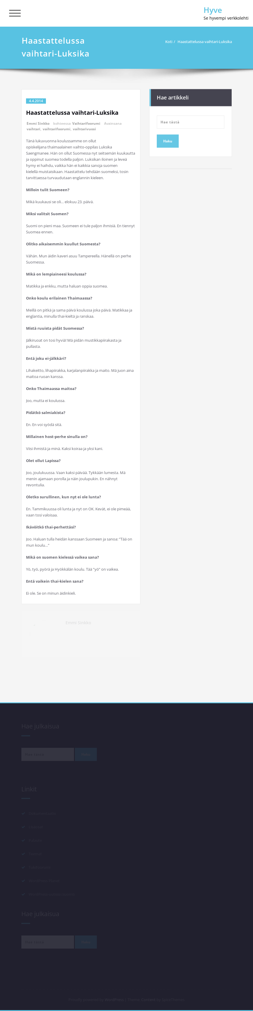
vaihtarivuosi (84, 128)
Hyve (213, 10)
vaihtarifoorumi (56, 128)
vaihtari (33, 128)
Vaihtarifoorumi (86, 123)
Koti (170, 41)
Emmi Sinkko (38, 123)
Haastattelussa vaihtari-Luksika (207, 41)
